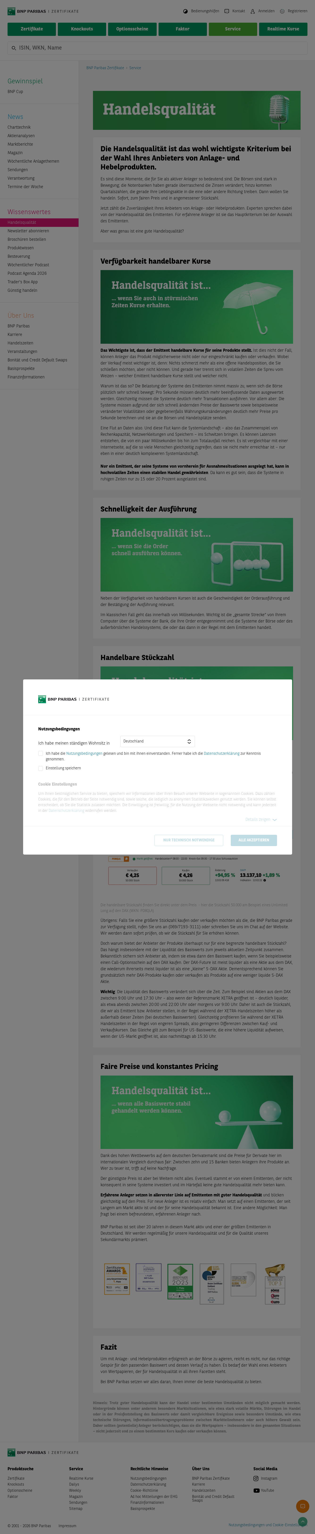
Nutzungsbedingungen (84, 754)
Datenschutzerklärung (221, 754)
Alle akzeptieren (254, 840)
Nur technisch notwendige (188, 840)
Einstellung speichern (63, 768)
